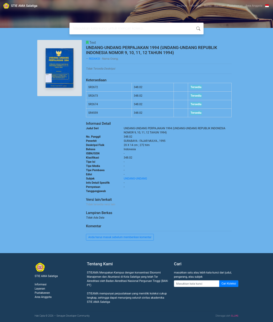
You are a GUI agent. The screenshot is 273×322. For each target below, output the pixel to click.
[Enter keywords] (196, 283)
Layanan (40, 288)
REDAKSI (94, 58)
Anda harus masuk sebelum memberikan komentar (119, 237)
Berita (208, 5)
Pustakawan (235, 5)
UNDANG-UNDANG (135, 178)
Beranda (182, 5)
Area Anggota (253, 5)
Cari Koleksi (228, 283)
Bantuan (219, 5)
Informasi (195, 5)
